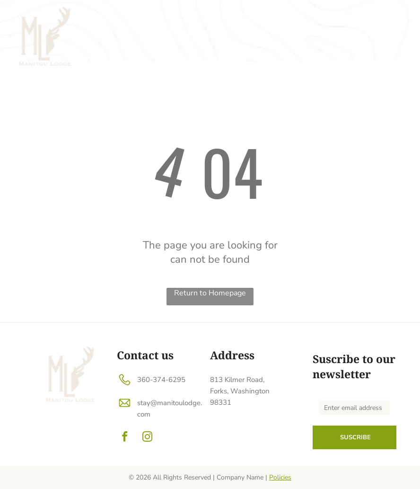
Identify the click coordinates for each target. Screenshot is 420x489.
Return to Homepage (210, 293)
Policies (280, 477)
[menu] (399, 14)
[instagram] (147, 438)
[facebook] (124, 438)
